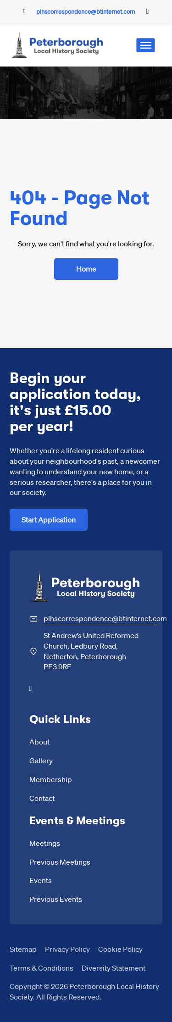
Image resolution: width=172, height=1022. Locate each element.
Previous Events (55, 899)
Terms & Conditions (41, 967)
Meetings (44, 843)
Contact (42, 798)
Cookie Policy (120, 949)
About (39, 741)
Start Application (49, 519)
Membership (50, 779)
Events (40, 880)
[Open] (145, 45)
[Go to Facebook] (147, 11)
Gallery (41, 760)
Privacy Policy (67, 949)
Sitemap (23, 949)
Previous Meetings (59, 861)
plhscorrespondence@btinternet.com (85, 11)
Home (86, 268)
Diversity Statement (113, 967)
